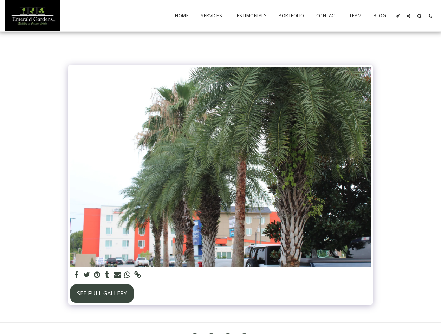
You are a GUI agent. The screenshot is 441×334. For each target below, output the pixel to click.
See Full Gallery (102, 293)
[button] (398, 15)
